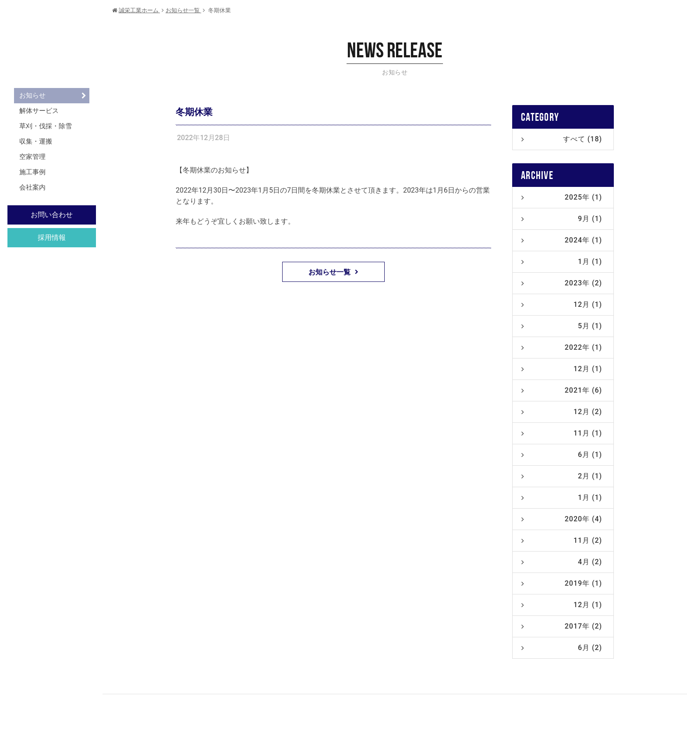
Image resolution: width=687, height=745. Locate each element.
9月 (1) (561, 218)
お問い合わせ (52, 215)
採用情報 (52, 237)
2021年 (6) (561, 390)
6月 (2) (561, 647)
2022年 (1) (561, 347)
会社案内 (32, 187)
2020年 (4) (561, 519)
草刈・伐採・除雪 (45, 126)
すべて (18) (561, 139)
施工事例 (32, 172)
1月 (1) (561, 261)
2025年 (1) (561, 197)
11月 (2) (561, 540)
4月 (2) (561, 562)
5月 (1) (561, 326)
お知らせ (32, 95)
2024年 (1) (561, 240)
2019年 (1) (561, 583)
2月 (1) (561, 476)
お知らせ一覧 (333, 272)
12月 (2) (561, 412)
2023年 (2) (561, 283)
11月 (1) (561, 433)
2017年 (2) (561, 626)
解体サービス (39, 111)
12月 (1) (561, 304)
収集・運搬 (35, 141)
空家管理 (32, 157)
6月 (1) (561, 454)
